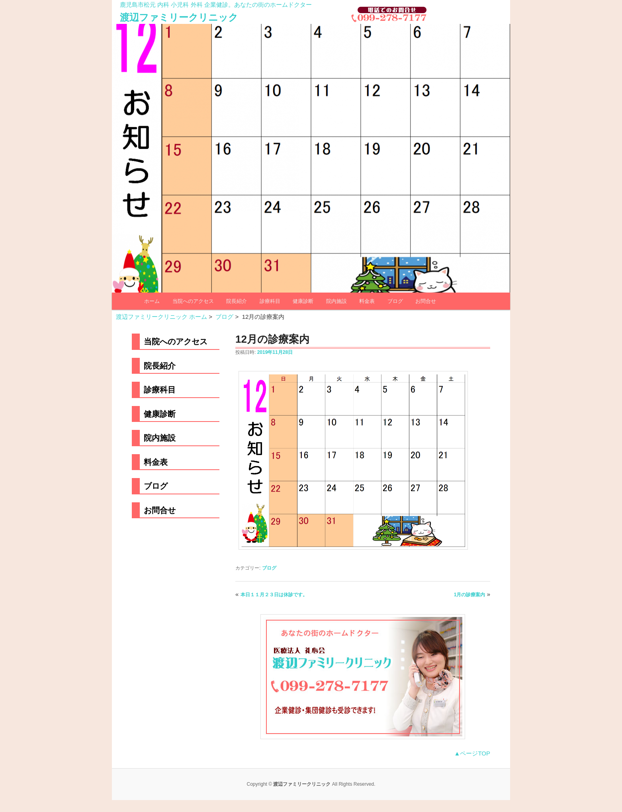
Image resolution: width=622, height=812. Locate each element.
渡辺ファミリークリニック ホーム (161, 316)
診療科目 (270, 301)
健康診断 (303, 301)
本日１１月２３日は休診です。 (274, 594)
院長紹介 (236, 301)
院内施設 (336, 301)
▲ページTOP (472, 753)
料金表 (367, 301)
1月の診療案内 (469, 594)
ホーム (152, 301)
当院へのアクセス (193, 301)
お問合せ (425, 301)
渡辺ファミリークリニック (179, 17)
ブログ (395, 301)
